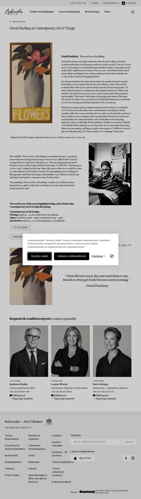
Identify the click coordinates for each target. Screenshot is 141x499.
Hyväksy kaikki (39, 256)
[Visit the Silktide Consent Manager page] (112, 256)
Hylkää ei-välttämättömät (72, 256)
